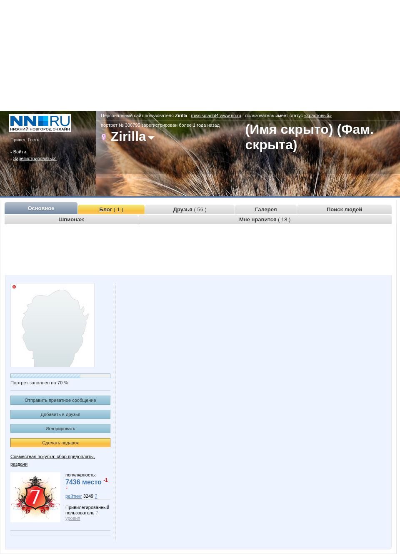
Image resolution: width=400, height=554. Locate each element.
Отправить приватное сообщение (60, 400)
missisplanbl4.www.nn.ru (216, 115)
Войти (19, 151)
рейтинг (73, 496)
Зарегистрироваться (35, 158)
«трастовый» (318, 115)
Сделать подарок (60, 442)
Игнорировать (60, 428)
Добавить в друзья (60, 414)
